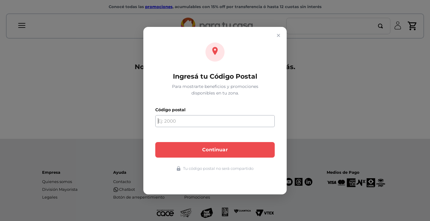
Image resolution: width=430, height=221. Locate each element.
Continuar (215, 150)
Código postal (170, 109)
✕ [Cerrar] (278, 36)
